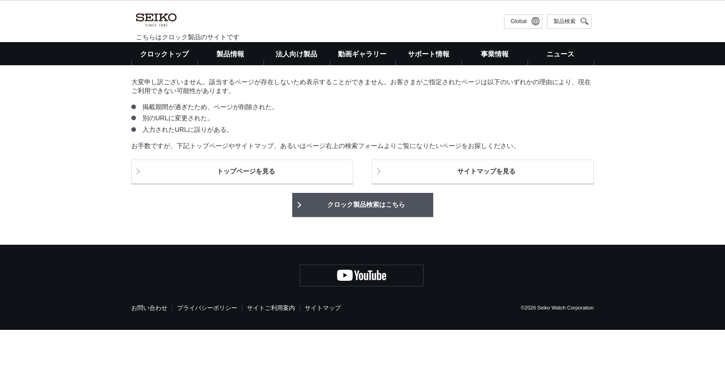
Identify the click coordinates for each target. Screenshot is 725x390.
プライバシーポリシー (207, 368)
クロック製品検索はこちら (366, 264)
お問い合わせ (149, 368)
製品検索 (564, 21)
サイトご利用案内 (271, 368)
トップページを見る (246, 231)
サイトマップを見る (486, 231)
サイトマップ (323, 368)
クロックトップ (164, 54)
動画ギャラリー (362, 54)
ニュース (560, 54)
